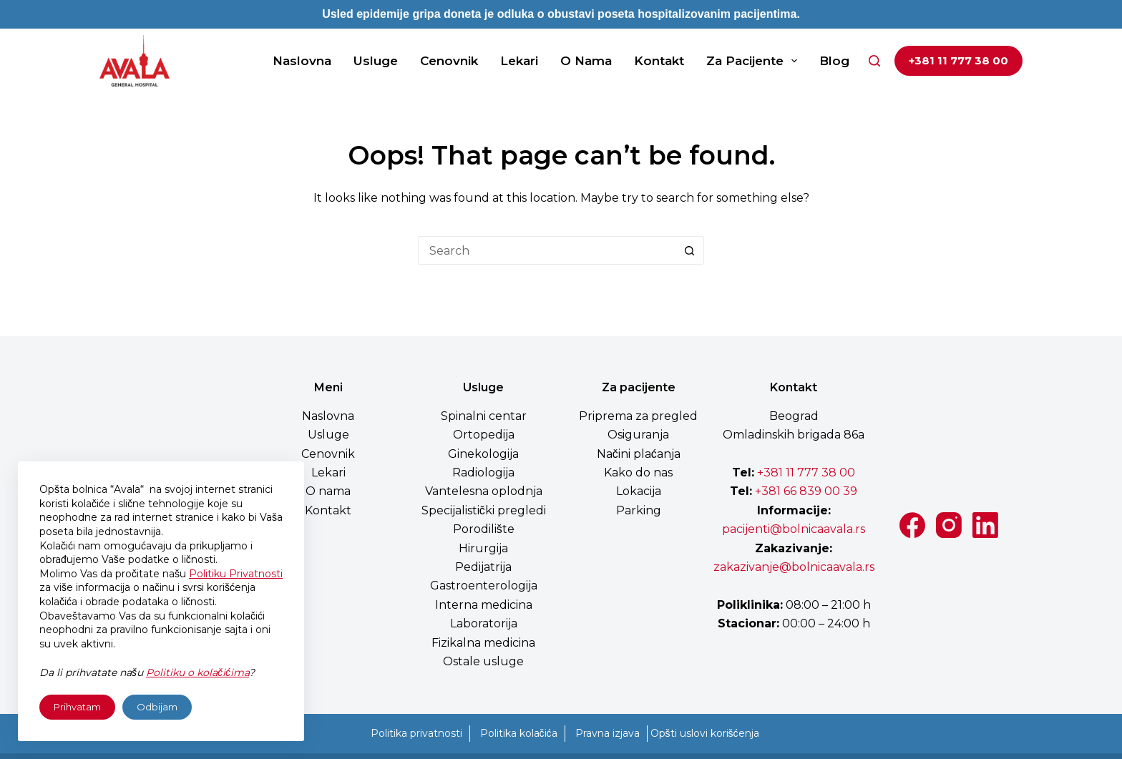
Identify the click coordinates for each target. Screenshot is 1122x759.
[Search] (874, 61)
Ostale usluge (483, 661)
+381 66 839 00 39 (804, 491)
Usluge (375, 61)
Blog (834, 61)
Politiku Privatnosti (236, 573)
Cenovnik (449, 61)
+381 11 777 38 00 (958, 60)
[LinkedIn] (985, 525)
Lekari (519, 61)
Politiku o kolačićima (197, 672)
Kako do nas (638, 472)
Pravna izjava (607, 733)
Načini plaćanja (638, 454)
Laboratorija (483, 623)
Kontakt (659, 61)
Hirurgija (483, 548)
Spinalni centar (484, 416)
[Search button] (689, 250)
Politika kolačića (518, 733)
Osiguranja (638, 434)
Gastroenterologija (483, 585)
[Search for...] (546, 250)
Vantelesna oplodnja (483, 491)
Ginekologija (483, 454)
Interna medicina (483, 605)
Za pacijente (754, 60)
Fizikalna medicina (483, 643)
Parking (638, 510)
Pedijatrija (483, 567)
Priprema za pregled (638, 416)
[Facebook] (912, 525)
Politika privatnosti (416, 733)
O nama (586, 61)
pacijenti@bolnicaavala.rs (793, 529)
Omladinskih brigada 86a (793, 434)
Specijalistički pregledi (483, 510)
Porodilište (483, 529)
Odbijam (157, 707)
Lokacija (638, 491)
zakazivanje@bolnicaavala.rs (793, 567)
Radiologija (483, 472)
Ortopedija (483, 434)
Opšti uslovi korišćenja (704, 733)
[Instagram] (949, 525)
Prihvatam (77, 707)
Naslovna (302, 61)
